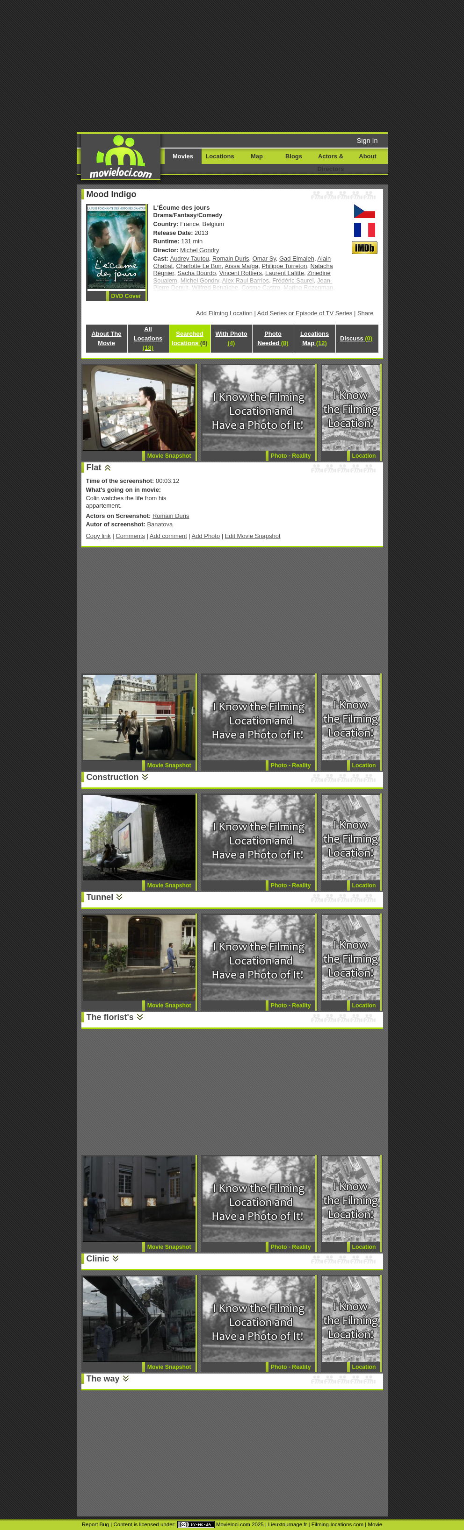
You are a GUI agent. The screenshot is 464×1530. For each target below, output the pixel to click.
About (367, 156)
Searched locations (189, 338)
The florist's (110, 1017)
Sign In (367, 140)
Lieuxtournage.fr (287, 1524)
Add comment (168, 535)
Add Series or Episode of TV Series (305, 313)
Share (365, 313)
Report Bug (95, 1524)
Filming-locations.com (337, 1524)
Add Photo (206, 535)
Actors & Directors (331, 162)
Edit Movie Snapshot (253, 535)
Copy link (98, 535)
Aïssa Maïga (241, 265)
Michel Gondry (199, 250)
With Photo (231, 338)
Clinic (98, 1258)
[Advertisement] (239, 65)
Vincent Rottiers (240, 272)
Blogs (293, 156)
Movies (183, 156)
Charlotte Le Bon (198, 265)
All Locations (148, 338)
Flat (94, 467)
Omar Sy (264, 258)
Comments (130, 535)
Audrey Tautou (189, 258)
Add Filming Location (224, 313)
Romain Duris (230, 258)
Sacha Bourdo (196, 272)
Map (257, 156)
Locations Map (314, 338)
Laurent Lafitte (284, 272)
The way (103, 1378)
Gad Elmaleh (296, 258)
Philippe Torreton (284, 265)
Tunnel (100, 897)
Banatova (160, 524)
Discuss (356, 338)
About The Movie (106, 338)
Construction (113, 777)
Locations (219, 156)
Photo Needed (272, 338)
